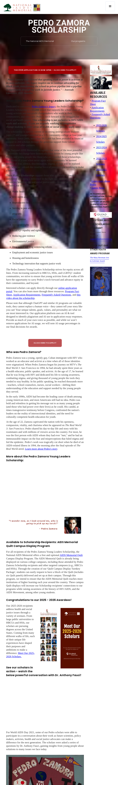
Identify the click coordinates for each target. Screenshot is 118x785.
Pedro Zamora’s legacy (44, 106)
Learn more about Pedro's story (41, 448)
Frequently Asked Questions (56, 294)
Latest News (98, 187)
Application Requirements (26, 294)
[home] (22, 7)
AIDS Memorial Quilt (71, 555)
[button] (110, 6)
